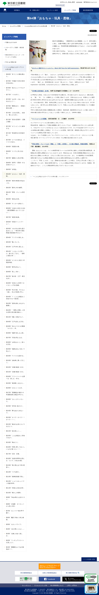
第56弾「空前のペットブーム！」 (14, 223)
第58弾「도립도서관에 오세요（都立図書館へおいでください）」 (15, 210)
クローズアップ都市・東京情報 (14, 48)
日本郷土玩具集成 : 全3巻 (40, 91)
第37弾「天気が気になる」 (14, 337)
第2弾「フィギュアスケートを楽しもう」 (15, 541)
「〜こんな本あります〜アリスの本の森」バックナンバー (50, 176)
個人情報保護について (57, 585)
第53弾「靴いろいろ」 (13, 242)
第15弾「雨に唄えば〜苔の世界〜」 (15, 466)
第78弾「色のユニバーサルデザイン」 (15, 89)
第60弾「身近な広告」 (13, 199)
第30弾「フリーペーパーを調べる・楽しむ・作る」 (15, 377)
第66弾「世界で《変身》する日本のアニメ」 (15, 163)
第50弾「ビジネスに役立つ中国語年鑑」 (15, 261)
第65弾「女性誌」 (12, 169)
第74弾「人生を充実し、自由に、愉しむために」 (15, 114)
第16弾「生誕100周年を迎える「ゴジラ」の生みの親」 (15, 459)
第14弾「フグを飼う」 (13, 472)
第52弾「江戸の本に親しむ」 (15, 246)
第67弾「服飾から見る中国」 (15, 158)
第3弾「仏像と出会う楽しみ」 (14, 534)
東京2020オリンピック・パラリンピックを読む (14, 56)
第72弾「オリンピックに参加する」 (15, 127)
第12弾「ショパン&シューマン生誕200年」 (15, 482)
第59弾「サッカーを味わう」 (15, 203)
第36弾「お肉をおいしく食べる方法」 (15, 343)
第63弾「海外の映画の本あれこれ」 (15, 182)
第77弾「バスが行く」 (13, 94)
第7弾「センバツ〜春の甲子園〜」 (15, 512)
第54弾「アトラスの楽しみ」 (15, 237)
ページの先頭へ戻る (89, 559)
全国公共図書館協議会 (49, 573)
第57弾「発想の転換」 (13, 217)
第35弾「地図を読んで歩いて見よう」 (15, 350)
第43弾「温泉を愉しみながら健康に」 (15, 304)
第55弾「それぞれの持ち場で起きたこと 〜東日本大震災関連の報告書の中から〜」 (15, 231)
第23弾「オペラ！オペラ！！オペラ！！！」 (15, 418)
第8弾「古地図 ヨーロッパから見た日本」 (15, 505)
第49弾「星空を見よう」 (14, 267)
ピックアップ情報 (11, 37)
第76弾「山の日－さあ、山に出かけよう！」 (15, 100)
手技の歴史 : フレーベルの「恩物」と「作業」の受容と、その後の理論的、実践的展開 (59, 144)
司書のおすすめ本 (11, 42)
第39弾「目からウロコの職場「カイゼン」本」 (15, 327)
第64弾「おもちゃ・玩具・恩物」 (15, 175)
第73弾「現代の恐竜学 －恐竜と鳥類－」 (15, 120)
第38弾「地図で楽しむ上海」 (15, 333)
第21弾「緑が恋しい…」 (14, 431)
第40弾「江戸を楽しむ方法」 (15, 321)
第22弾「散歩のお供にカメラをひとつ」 (15, 425)
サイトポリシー (26, 585)
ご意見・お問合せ (72, 585)
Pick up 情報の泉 (10, 62)
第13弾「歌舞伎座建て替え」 (15, 476)
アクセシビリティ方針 (40, 585)
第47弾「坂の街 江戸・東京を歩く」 (15, 277)
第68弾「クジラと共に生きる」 (14, 152)
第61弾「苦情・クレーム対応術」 (15, 193)
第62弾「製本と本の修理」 (14, 187)
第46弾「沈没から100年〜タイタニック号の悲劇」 (15, 284)
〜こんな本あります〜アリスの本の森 (14, 68)
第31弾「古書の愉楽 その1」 (15, 372)
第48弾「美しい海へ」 (13, 271)
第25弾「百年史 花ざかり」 (15, 406)
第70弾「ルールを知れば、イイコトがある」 (15, 141)
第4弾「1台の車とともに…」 (15, 529)
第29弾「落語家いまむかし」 (15, 383)
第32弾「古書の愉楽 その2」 (15, 367)
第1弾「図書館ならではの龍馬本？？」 (15, 548)
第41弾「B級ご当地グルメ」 (15, 317)
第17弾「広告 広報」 (13, 454)
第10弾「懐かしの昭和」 (14, 492)
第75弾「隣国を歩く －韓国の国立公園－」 (15, 107)
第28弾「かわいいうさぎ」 (14, 388)
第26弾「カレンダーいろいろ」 (14, 400)
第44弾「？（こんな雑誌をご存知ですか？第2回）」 (15, 297)
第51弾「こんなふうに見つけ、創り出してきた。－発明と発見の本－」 (15, 253)
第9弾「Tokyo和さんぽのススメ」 (15, 498)
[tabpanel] (49, 566)
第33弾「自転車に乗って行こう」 (15, 361)
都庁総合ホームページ (90, 2)
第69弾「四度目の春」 (13, 146)
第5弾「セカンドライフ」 (14, 524)
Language (79, 2)
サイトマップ (60, 5)
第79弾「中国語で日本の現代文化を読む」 (15, 82)
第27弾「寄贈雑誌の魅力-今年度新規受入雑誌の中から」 (15, 393)
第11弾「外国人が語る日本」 (15, 488)
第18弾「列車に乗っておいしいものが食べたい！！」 (15, 448)
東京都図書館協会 (26, 573)
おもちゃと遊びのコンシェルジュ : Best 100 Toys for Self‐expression (55, 68)
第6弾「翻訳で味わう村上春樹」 (15, 518)
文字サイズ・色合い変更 (67, 2)
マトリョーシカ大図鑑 (39, 119)
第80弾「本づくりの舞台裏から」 (15, 75)
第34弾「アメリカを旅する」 (15, 356)
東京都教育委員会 (71, 573)
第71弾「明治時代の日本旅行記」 (15, 134)
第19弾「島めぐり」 (12, 442)
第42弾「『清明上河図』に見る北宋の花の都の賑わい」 (15, 311)
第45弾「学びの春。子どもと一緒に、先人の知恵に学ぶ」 (15, 291)
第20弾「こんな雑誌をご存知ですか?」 (15, 436)
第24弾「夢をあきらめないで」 (14, 412)
